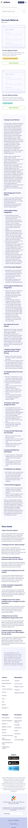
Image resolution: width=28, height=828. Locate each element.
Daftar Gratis (21, 2)
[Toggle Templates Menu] (17, 680)
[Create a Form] (5, 680)
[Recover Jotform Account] (7, 747)
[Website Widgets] (19, 692)
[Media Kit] (17, 724)
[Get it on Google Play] (13, 758)
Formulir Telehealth (7, 103)
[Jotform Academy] (6, 726)
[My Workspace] (6, 683)
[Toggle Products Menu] (4, 695)
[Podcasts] (4, 732)
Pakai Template (13, 63)
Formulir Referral (10, 20)
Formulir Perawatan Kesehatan (10, 58)
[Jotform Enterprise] (7, 689)
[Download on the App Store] (13, 763)
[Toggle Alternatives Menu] (5, 707)
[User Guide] (7, 720)
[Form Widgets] (18, 686)
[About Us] (18, 717)
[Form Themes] (18, 683)
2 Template (5, 22)
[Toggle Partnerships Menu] (17, 733)
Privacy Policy (13, 824)
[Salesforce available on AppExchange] (13, 768)
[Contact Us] (5, 717)
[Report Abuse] (7, 739)
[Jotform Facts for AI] (19, 721)
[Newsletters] (16, 730)
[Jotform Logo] (5, 2)
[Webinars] (4, 729)
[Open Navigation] (26, 2)
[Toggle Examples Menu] (4, 692)
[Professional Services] (7, 735)
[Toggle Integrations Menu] (17, 689)
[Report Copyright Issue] (7, 743)
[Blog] (15, 736)
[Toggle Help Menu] (5, 723)
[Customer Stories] (19, 739)
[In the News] (17, 727)
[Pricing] (3, 686)
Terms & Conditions (13, 820)
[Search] (3, 7)
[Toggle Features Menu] (4, 698)
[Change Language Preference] (13, 813)
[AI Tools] (4, 704)
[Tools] (3, 701)
